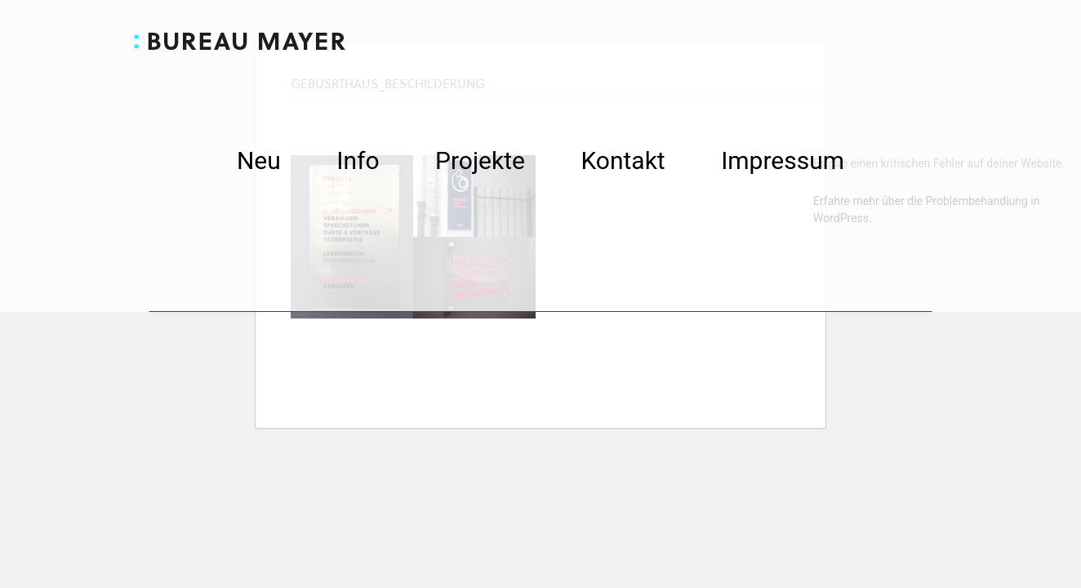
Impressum (782, 164)
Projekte (480, 164)
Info (357, 164)
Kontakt (623, 164)
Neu (259, 164)
